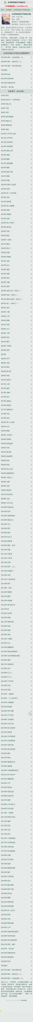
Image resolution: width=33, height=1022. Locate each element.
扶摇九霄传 (14, 38)
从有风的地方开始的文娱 (22, 10)
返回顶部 (30, 713)
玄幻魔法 (9, 10)
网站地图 (24, 1000)
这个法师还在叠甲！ (16, 994)
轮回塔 (14, 47)
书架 (5, 2)
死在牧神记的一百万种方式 (16, 989)
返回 (2, 2)
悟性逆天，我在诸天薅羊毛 (17, 984)
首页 (2, 10)
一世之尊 (7, 47)
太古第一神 (23, 38)
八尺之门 (24, 40)
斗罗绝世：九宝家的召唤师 (19, 982)
